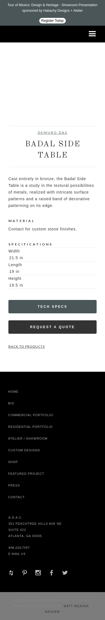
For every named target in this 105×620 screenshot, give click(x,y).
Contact (16, 497)
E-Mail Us (16, 553)
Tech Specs (52, 307)
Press (14, 485)
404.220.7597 (19, 547)
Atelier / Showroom (28, 438)
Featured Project (26, 473)
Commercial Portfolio (30, 415)
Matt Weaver (77, 606)
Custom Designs (24, 450)
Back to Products (26, 346)
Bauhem (52, 611)
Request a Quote (52, 327)
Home (13, 391)
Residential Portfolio (30, 426)
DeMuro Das (52, 132)
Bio (11, 403)
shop (13, 462)
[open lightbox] (19, 91)
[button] (92, 34)
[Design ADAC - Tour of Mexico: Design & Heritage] (52, 13)
